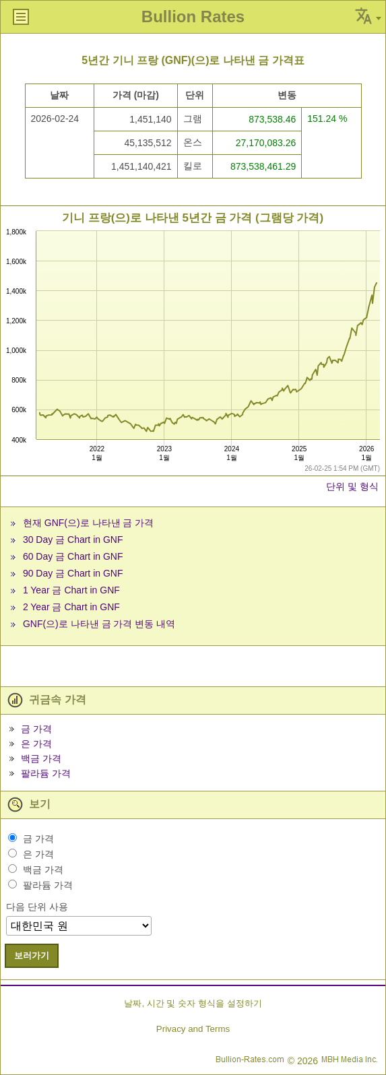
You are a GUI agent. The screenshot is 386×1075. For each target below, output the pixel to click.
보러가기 (31, 955)
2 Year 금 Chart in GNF (71, 606)
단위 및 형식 (352, 486)
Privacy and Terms (193, 1029)
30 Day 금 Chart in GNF (73, 539)
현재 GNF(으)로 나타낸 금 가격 (88, 522)
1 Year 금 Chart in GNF (71, 590)
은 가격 (36, 743)
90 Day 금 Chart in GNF (73, 573)
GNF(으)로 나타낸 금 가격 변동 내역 (99, 623)
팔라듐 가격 (46, 773)
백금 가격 (41, 758)
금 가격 (36, 728)
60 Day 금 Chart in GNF (73, 556)
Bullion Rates (193, 16)
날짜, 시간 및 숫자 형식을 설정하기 (192, 1003)
